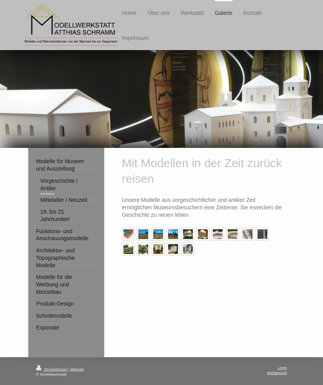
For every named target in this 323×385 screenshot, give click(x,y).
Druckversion (52, 369)
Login (282, 367)
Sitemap (77, 369)
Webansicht (277, 373)
